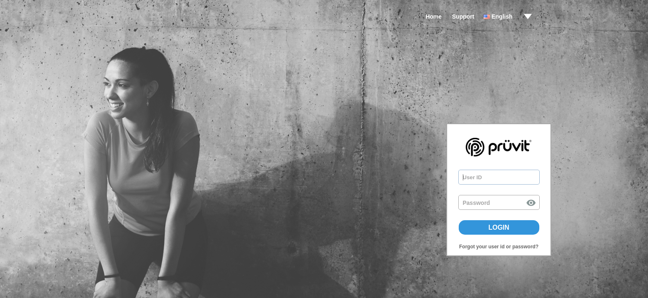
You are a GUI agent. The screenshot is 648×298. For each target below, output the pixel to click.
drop (528, 16)
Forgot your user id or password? (498, 247)
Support (463, 16)
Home (434, 16)
